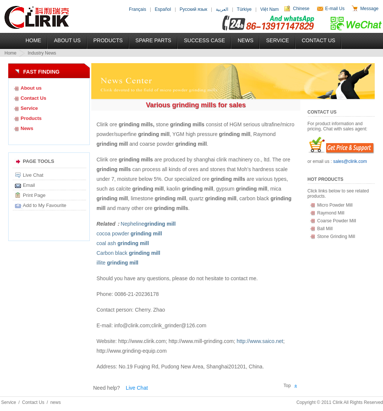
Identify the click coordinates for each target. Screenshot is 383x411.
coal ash (122, 243)
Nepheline (148, 224)
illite (117, 263)
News (245, 40)
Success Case (204, 40)
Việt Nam (269, 9)
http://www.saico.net (260, 341)
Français (137, 9)
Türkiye (244, 9)
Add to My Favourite (44, 205)
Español (163, 9)
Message (369, 8)
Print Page (34, 195)
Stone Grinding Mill (336, 236)
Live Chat (33, 175)
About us (31, 88)
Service (277, 40)
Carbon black (128, 253)
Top (287, 385)
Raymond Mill (330, 213)
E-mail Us (334, 8)
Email (29, 185)
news (55, 402)
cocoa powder (129, 234)
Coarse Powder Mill (336, 220)
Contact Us (318, 40)
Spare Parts (153, 40)
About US (67, 40)
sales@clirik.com (350, 161)
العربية (222, 9)
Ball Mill (325, 228)
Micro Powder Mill (335, 205)
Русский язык (193, 9)
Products (108, 40)
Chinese (301, 8)
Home (33, 40)
